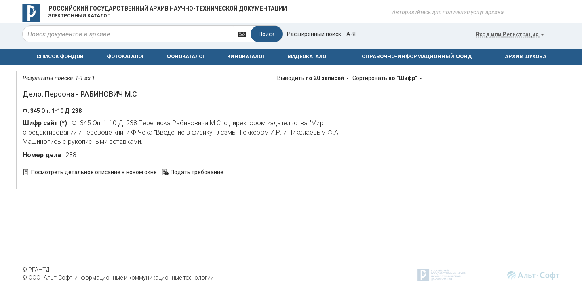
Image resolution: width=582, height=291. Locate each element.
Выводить (313, 78)
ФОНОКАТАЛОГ (186, 56)
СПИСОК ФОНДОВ (60, 56)
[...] (128, 34)
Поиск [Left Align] (266, 34)
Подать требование (197, 172)
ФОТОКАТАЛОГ (126, 56)
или (510, 34)
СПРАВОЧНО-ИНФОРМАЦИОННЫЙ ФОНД (417, 56)
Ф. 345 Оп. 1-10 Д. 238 (52, 111)
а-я (351, 34)
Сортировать (387, 78)
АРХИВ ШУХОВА (525, 56)
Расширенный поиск (314, 34)
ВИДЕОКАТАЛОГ (308, 56)
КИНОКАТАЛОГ (246, 56)
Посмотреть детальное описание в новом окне (94, 172)
